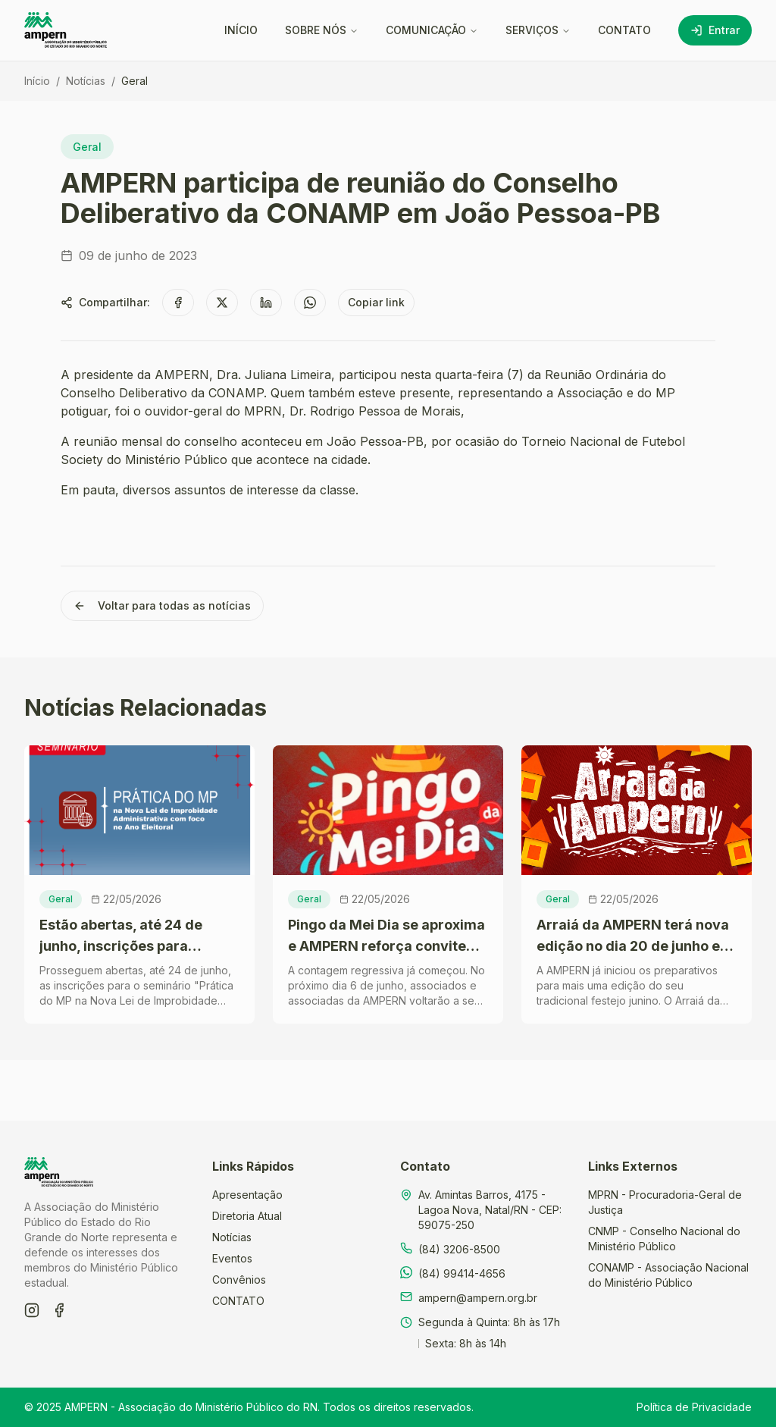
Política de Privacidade (694, 1406)
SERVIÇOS (538, 30)
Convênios (239, 1279)
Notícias (85, 80)
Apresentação (247, 1194)
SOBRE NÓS (321, 30)
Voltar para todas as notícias (162, 605)
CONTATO (624, 30)
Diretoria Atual (247, 1215)
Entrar (715, 30)
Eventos (232, 1258)
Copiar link (376, 302)
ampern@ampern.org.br (477, 1297)
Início (37, 80)
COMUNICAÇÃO (432, 30)
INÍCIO (241, 30)
